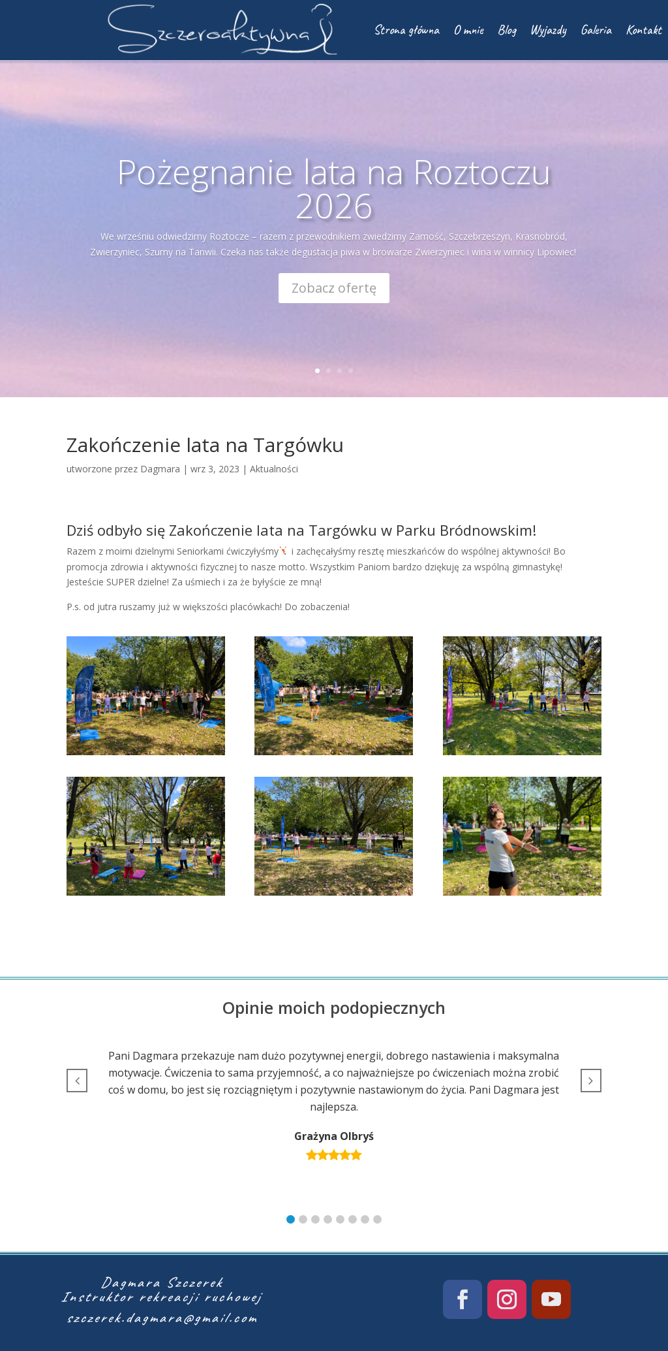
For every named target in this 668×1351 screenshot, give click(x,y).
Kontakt (643, 30)
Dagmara (160, 469)
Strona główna (406, 30)
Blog (506, 30)
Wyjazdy (548, 30)
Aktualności (274, 469)
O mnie (468, 30)
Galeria (596, 30)
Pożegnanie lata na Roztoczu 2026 (334, 194)
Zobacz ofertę (334, 294)
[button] (290, 1219)
